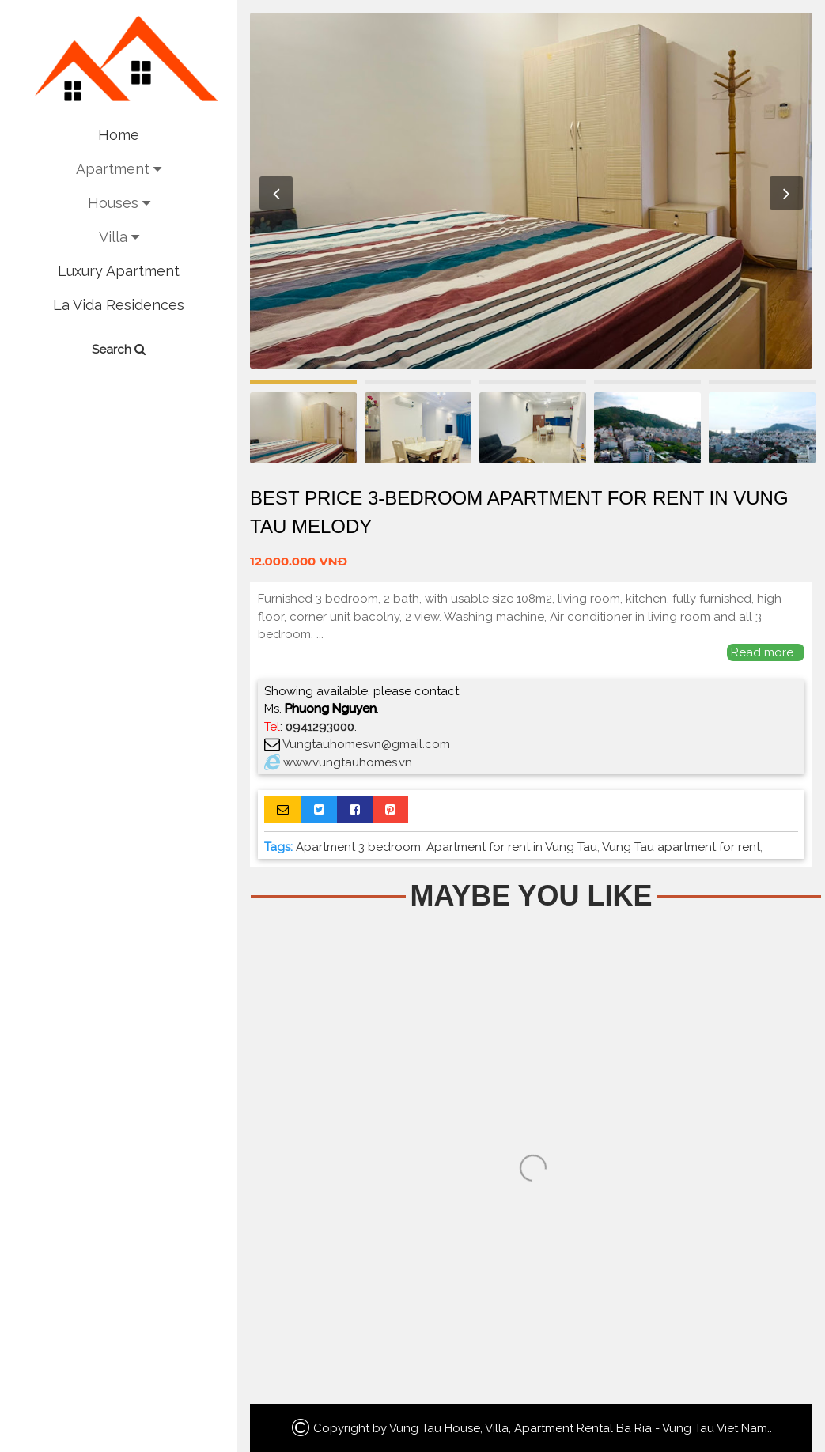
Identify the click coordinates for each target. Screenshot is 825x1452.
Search (119, 349)
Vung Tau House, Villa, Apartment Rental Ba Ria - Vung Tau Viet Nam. (579, 1428)
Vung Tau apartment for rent (681, 847)
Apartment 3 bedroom (358, 847)
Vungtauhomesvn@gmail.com (366, 744)
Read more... (765, 652)
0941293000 (320, 727)
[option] (531, 191)
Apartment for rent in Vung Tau (511, 847)
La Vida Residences (118, 305)
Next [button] (786, 193)
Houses (119, 203)
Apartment (118, 169)
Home (118, 135)
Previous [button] (276, 193)
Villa (119, 237)
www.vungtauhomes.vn (347, 762)
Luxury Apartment (119, 271)
